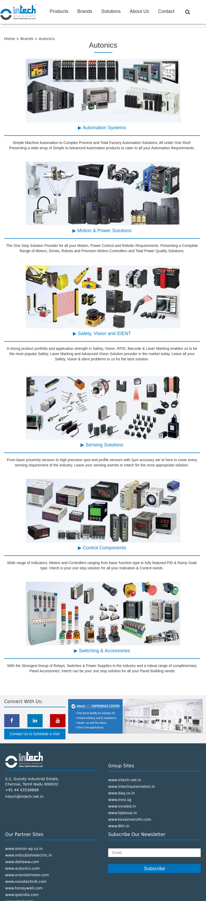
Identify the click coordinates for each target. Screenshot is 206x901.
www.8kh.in (118, 826)
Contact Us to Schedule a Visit (35, 734)
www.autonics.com (22, 868)
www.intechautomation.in (131, 786)
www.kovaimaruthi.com (129, 819)
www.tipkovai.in (122, 813)
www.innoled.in (122, 806)
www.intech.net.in (124, 780)
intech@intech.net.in (24, 796)
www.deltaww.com (22, 862)
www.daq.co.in (121, 793)
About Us (139, 11)
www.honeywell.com (24, 888)
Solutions (111, 11)
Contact (166, 11)
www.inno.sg (119, 800)
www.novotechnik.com (26, 881)
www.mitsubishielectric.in (28, 855)
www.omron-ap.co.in (24, 849)
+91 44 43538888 (22, 790)
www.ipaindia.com (22, 895)
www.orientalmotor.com (27, 875)
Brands (84, 11)
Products (59, 11)
